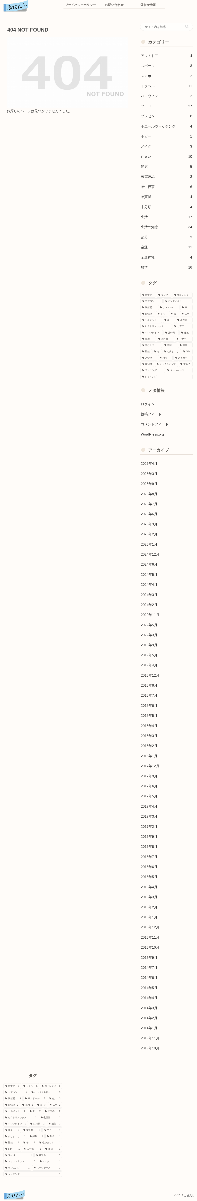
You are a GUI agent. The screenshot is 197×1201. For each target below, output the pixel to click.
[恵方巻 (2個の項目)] (184, 320)
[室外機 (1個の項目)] (165, 339)
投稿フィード (151, 414)
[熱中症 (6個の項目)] (148, 295)
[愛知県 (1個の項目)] (147, 364)
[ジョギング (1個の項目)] (166, 377)
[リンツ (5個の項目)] (164, 295)
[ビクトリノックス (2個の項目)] (156, 326)
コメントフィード (155, 424)
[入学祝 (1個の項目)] (148, 358)
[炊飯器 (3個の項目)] (148, 307)
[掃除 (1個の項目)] (170, 345)
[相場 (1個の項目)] (165, 358)
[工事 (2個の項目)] (186, 314)
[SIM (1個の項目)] (187, 351)
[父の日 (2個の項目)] (171, 333)
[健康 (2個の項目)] (148, 339)
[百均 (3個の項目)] (162, 314)
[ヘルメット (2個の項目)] (151, 320)
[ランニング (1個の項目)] (152, 370)
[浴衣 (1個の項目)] (185, 345)
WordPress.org (152, 434)
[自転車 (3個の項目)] (147, 314)
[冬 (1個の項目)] (157, 351)
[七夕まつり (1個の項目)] (172, 351)
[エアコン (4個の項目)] (151, 301)
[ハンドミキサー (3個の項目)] (177, 301)
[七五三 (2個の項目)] (182, 326)
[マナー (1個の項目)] (183, 339)
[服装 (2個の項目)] (185, 333)
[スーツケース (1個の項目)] (179, 370)
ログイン (148, 404)
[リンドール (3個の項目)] (168, 307)
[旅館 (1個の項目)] (146, 351)
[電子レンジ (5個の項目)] (182, 295)
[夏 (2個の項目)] (169, 320)
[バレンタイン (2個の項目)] (151, 333)
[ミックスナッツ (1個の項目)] (166, 364)
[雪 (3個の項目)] (174, 314)
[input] (166, 27)
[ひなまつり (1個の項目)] (151, 345)
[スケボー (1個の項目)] (182, 358)
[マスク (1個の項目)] (185, 364)
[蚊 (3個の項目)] (186, 307)
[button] (187, 26)
